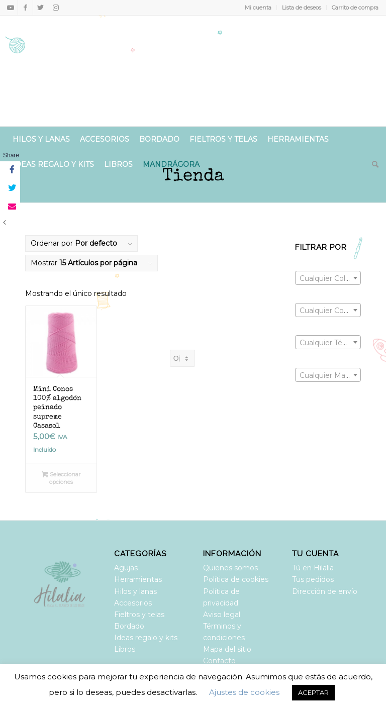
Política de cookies (235, 579)
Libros (124, 649)
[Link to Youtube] (10, 7)
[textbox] (328, 278)
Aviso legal (221, 614)
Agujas (126, 567)
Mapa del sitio (227, 649)
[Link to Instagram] (55, 7)
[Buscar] (372, 164)
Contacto (219, 660)
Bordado (129, 626)
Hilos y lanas (135, 591)
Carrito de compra (355, 7)
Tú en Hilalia (313, 567)
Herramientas (138, 579)
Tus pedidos (313, 579)
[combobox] (328, 278)
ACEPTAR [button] (313, 692)
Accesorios (133, 602)
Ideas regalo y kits (145, 637)
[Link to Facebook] (25, 7)
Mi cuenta (258, 7)
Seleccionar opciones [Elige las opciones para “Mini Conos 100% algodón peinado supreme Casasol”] (61, 477)
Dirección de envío (324, 591)
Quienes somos (230, 567)
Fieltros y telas (139, 614)
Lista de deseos (301, 7)
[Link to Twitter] (40, 7)
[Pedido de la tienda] (182, 358)
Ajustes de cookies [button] (244, 692)
